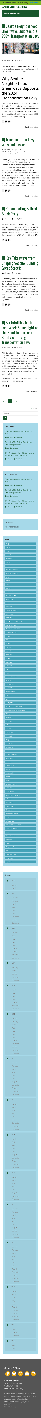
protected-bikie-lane (11, 677)
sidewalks (9, 839)
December (15, 923)
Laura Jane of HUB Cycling (27, 289)
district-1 (8, 695)
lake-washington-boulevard (13, 825)
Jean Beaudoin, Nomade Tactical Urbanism (21, 292)
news (7, 551)
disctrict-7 (9, 688)
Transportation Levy (7, 154)
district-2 (8, 555)
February (15, 901)
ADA (7, 640)
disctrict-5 (9, 618)
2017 (10, 1173)
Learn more (33, 3)
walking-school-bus (11, 610)
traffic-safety (9, 592)
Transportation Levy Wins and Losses (18, 141)
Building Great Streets (10, 284)
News (7, 751)
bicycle (8, 603)
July (13, 913)
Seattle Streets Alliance (14, 6)
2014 (10, 1287)
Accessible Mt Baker (12, 828)
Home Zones (9, 732)
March (14, 888)
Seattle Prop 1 (10, 747)
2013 (10, 1325)
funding (8, 658)
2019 (10, 1100)
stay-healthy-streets (11, 754)
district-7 (8, 562)
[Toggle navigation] (36, 7)
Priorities (8, 717)
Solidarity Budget (11, 595)
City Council (9, 743)
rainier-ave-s (9, 758)
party (7, 740)
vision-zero (9, 558)
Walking (17, 154)
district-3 (8, 651)
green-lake (9, 721)
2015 (10, 1242)
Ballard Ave (9, 810)
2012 (10, 1341)
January (14, 885)
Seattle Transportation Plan (14, 706)
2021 (10, 1014)
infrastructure (10, 821)
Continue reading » (32, 127)
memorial (8, 643)
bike (7, 850)
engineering (9, 806)
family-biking (9, 858)
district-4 (8, 588)
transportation (10, 773)
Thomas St (9, 736)
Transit (26, 152)
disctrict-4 (9, 662)
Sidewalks (9, 666)
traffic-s (8, 780)
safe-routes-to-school (12, 569)
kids (7, 669)
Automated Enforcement (13, 629)
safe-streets (9, 614)
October (14, 920)
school (8, 725)
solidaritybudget (10, 691)
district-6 (8, 566)
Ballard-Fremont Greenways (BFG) (18, 225)
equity (8, 832)
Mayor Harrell (10, 791)
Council (8, 843)
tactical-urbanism (11, 625)
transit (8, 769)
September (15, 917)
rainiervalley (9, 599)
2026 (10, 880)
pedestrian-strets (11, 854)
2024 (7, 699)
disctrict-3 (9, 606)
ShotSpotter (9, 703)
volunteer (8, 799)
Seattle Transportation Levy (14, 621)
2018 (10, 1135)
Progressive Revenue (12, 847)
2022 (10, 985)
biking (7, 817)
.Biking (8, 714)
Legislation (19, 152)
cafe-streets (9, 802)
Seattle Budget (10, 684)
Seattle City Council (8, 152)
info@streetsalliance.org (13, 1389)
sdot (7, 577)
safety (8, 581)
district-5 (8, 647)
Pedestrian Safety (11, 836)
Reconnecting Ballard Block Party (19, 211)
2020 (10, 1058)
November (15, 955)
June (13, 910)
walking (8, 547)
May (13, 907)
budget (8, 544)
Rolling (8, 673)
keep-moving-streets (12, 813)
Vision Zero (9, 788)
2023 (10, 963)
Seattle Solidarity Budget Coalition (15, 710)
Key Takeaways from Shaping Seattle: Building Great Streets (20, 263)
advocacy (8, 654)
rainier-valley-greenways (13, 795)
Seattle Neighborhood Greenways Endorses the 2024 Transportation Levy (20, 31)
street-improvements (12, 573)
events (8, 777)
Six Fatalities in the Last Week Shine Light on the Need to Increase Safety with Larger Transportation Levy (20, 332)
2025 (10, 893)
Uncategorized (10, 765)
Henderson (9, 762)
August (14, 948)
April (13, 936)
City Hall (8, 728)
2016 (10, 1204)
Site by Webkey (10, 1407)
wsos (7, 584)
